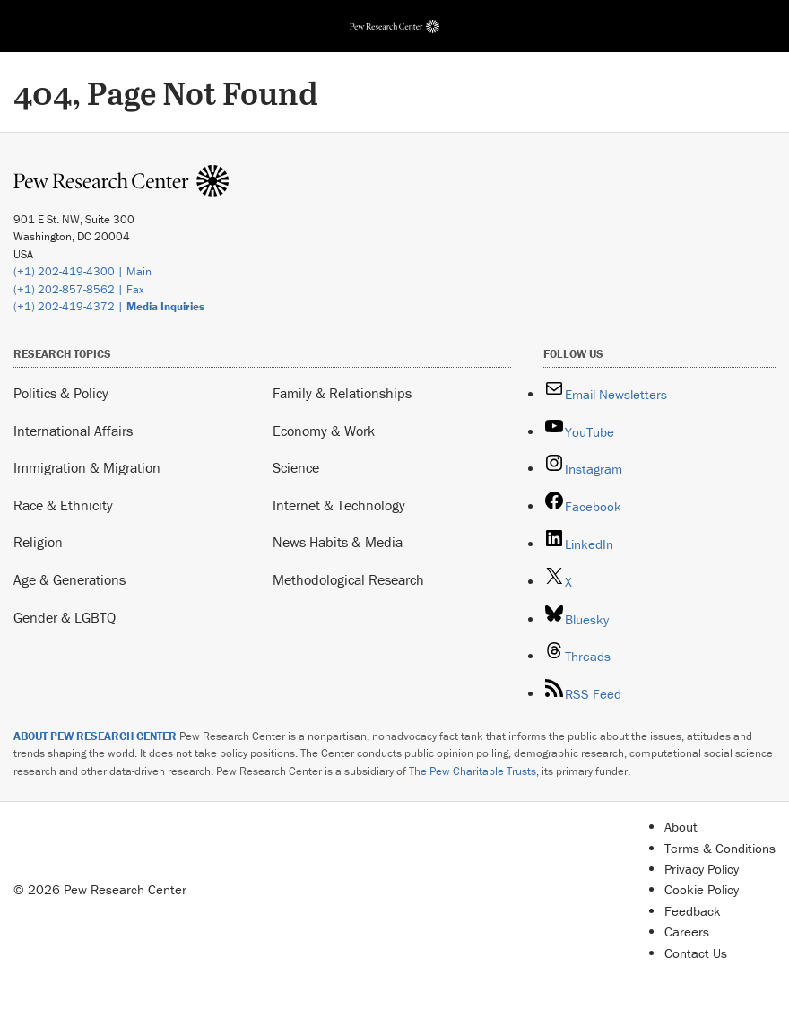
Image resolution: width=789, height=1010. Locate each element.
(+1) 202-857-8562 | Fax (78, 289)
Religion (38, 542)
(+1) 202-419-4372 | (108, 306)
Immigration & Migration (86, 467)
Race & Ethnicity (63, 505)
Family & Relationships (342, 393)
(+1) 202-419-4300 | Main (82, 271)
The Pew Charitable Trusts (472, 771)
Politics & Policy (60, 393)
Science (296, 467)
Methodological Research (348, 579)
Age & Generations (69, 579)
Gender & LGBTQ (64, 617)
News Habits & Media (338, 542)
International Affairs (73, 431)
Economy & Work (324, 431)
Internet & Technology (339, 505)
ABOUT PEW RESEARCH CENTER (95, 736)
